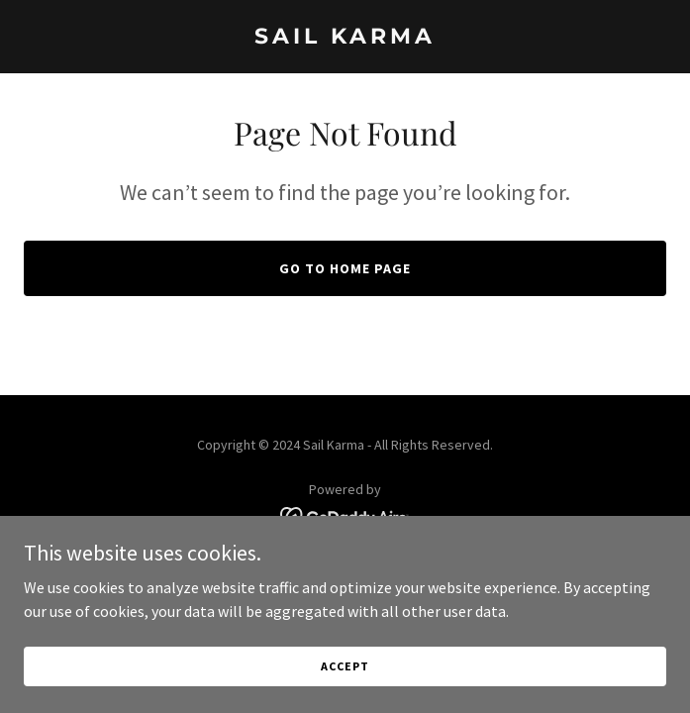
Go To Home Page (345, 268)
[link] (345, 38)
